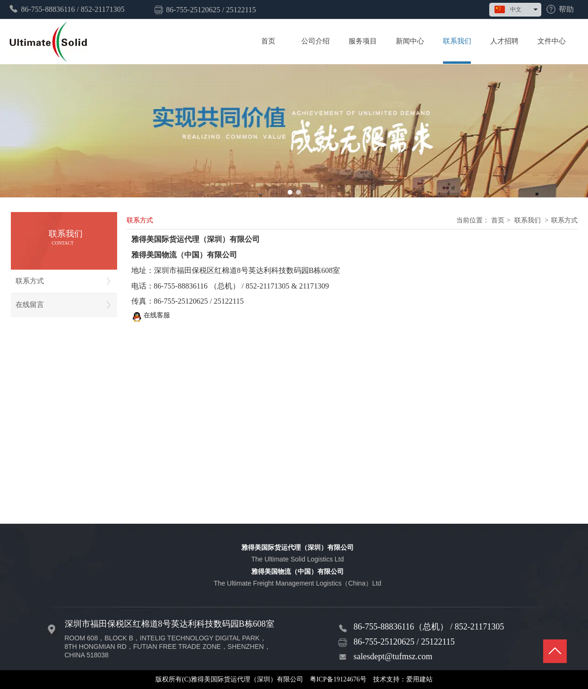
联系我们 (527, 220)
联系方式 (564, 220)
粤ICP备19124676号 (338, 679)
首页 (497, 220)
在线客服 (151, 317)
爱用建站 (419, 679)
